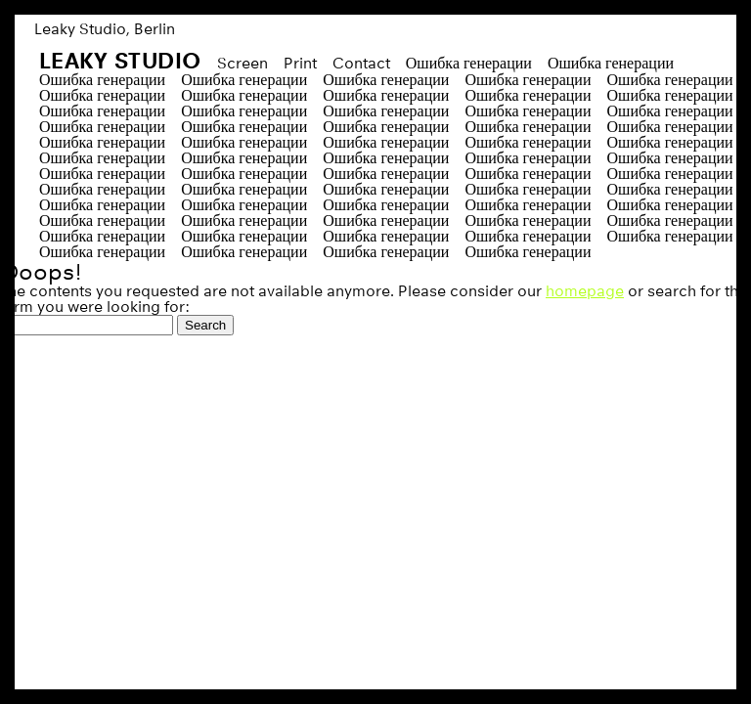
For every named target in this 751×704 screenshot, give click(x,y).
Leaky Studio (120, 60)
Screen (242, 63)
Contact (361, 63)
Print (300, 63)
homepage (585, 291)
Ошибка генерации (469, 63)
